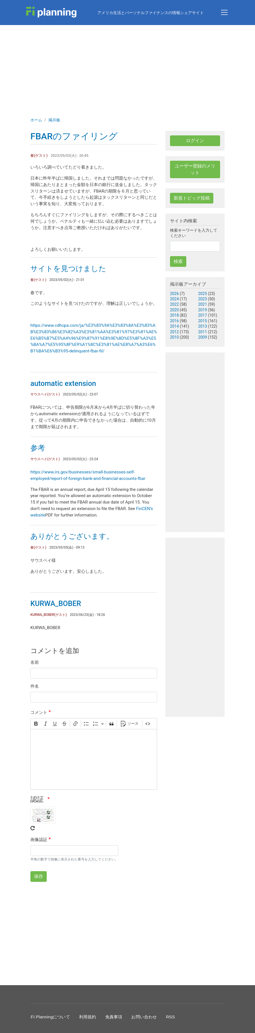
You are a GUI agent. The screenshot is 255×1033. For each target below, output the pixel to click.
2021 (202, 304)
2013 (202, 326)
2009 (202, 337)
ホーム (36, 120)
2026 (174, 293)
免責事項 (113, 1016)
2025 (202, 293)
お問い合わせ (144, 1016)
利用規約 (87, 1016)
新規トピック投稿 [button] (192, 198)
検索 (178, 261)
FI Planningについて (50, 1016)
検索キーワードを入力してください (193, 233)
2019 (202, 310)
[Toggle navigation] (224, 12)
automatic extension (63, 383)
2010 (174, 337)
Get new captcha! (32, 828)
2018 (174, 315)
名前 (34, 662)
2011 (202, 332)
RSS (170, 1016)
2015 (202, 321)
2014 (174, 326)
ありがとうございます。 (72, 536)
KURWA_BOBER (55, 603)
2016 (174, 321)
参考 (37, 448)
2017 (202, 315)
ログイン (195, 140)
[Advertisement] (127, 67)
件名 (34, 686)
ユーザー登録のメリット (195, 169)
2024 (174, 299)
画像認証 (38, 839)
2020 (174, 310)
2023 (202, 299)
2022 (174, 304)
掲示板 (54, 120)
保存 (38, 876)
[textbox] (93, 759)
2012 (174, 332)
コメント (38, 712)
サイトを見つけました (68, 268)
